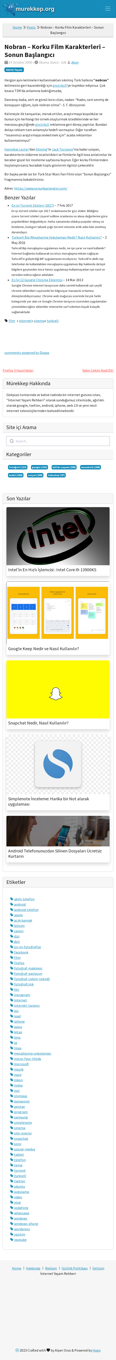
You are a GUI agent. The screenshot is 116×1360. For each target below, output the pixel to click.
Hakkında (33, 1268)
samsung (19, 1117)
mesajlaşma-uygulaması (30, 1053)
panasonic (20, 1101)
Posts (31, 27)
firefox (17, 963)
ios (14, 1011)
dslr (15, 941)
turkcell (53, 320)
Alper (75, 62)
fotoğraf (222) (18, 467)
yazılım (17, 1234)
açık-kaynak (21, 920)
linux (15, 1048)
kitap (16, 1032)
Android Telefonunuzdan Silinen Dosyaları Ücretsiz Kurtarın (55, 853)
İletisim (98, 1268)
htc (14, 989)
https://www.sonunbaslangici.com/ (40, 188)
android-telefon (24, 909)
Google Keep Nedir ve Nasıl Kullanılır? (43, 648)
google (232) (39, 467)
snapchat (19, 1138)
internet (25, 320)
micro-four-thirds (25, 1058)
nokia (16, 1085)
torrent (18, 1170)
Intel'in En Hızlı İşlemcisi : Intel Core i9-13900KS (52, 569)
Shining (41, 149)
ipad (15, 1016)
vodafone (19, 1207)
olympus (18, 1096)
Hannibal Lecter (16, 149)
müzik (16, 1069)
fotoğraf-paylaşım (26, 973)
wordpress (20, 1229)
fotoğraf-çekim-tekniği (30, 979)
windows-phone (24, 1223)
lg (13, 1042)
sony (15, 1144)
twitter (17, 1181)
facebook (19, 952)
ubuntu (17, 1186)
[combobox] (58, 441)
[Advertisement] (58, 1313)
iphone (17, 1021)
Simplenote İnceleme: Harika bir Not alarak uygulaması (48, 801)
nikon (16, 1080)
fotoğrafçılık (22, 984)
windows (18, 1218)
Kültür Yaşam (14, 69)
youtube (18, 1239)
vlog (15, 1202)
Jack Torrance (62, 149)
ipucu (16, 1026)
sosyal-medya (22, 1149)
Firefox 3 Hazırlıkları (18, 370)
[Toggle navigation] (108, 8)
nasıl (15, 1074)
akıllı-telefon (22, 899)
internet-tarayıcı (25, 1005)
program (19, 1112)
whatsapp (19, 1213)
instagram (20, 995)
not (15, 1090)
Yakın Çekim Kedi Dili (97, 370)
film (12, 320)
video (16, 1197)
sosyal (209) (35, 475)
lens (15, 1037)
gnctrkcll (60, 85)
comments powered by (26, 352)
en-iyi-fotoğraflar (25, 947)
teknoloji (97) (56, 475)
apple (16, 915)
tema (16, 1165)
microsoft (19, 1064)
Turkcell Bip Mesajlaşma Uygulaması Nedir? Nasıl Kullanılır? (57, 237)
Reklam (51, 1268)
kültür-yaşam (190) (64, 467)
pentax (17, 1106)
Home (17, 27)
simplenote (21, 1122)
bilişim (17, 925)
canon (16, 931)
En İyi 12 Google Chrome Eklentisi (37, 280)
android (18, 904)
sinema (39, 320)
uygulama (19, 1191)
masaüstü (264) (90, 467)
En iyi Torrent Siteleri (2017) (33, 205)
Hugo (97, 1350)
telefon (18, 1160)
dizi (14, 936)
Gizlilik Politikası (75, 1268)
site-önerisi (21, 1133)
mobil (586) (16, 475)
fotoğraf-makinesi (26, 968)
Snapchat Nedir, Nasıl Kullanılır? (38, 723)
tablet (17, 1154)
